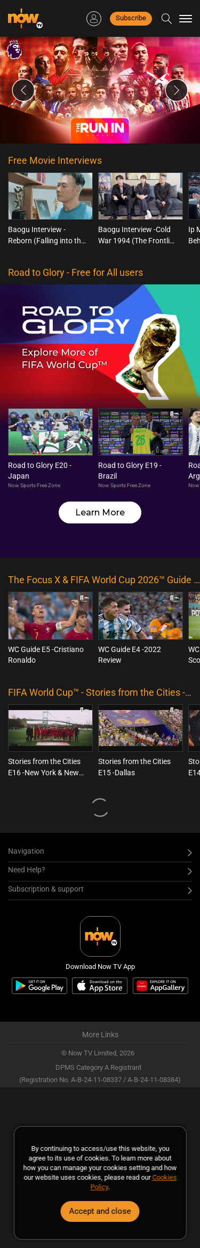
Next (176, 90)
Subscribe (131, 18)
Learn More (100, 512)
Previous (23, 90)
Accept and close (100, 1211)
